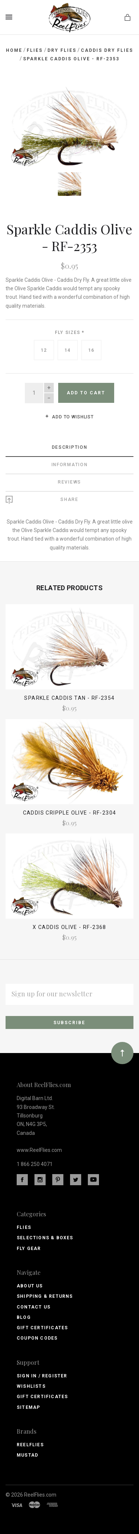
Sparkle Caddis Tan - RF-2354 (69, 698)
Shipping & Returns (45, 1296)
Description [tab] (69, 447)
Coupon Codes (37, 1338)
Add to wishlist (69, 417)
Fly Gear (29, 1248)
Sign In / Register (42, 1375)
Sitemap (28, 1407)
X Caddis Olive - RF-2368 (69, 927)
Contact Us (33, 1307)
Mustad (27, 1455)
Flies (24, 1227)
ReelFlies (30, 1444)
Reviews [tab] (69, 482)
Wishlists (31, 1386)
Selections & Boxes (45, 1237)
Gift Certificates (42, 1327)
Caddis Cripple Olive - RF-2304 (69, 813)
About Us (30, 1286)
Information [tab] (70, 464)
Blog (24, 1317)
